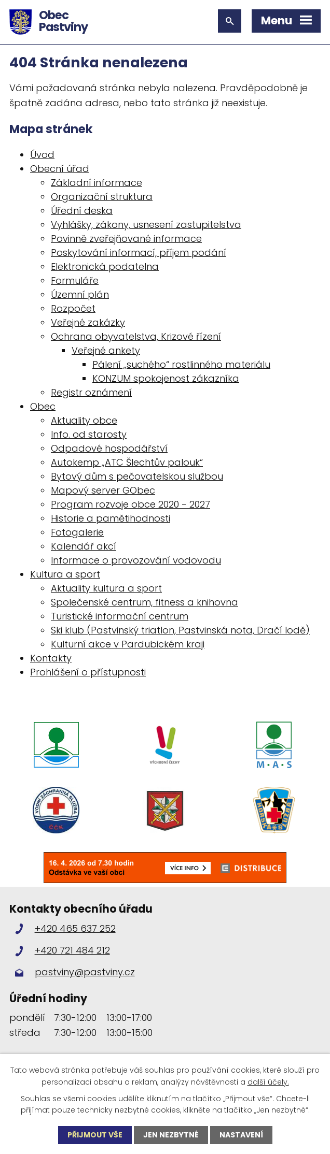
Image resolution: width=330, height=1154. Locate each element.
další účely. (268, 1081)
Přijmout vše (94, 1135)
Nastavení (241, 1135)
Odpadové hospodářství (109, 448)
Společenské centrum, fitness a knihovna (144, 602)
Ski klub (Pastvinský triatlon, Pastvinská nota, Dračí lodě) (180, 630)
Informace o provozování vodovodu (136, 560)
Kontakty (51, 658)
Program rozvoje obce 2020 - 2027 (130, 504)
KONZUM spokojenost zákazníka (165, 378)
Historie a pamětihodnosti (110, 518)
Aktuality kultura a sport (106, 588)
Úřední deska (82, 210)
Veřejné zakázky (88, 322)
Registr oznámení (91, 392)
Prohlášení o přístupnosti (88, 672)
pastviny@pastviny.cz (85, 972)
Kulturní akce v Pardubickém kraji (127, 644)
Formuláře (75, 280)
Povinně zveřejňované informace (126, 238)
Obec (43, 406)
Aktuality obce (84, 420)
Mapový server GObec (103, 490)
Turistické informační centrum (119, 616)
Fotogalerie (77, 532)
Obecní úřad (59, 168)
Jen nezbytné (171, 1135)
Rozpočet (73, 308)
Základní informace (96, 182)
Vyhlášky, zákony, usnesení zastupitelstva (146, 224)
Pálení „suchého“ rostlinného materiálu (181, 364)
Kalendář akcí (83, 546)
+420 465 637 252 (75, 928)
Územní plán (80, 294)
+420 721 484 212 (72, 950)
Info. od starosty (89, 434)
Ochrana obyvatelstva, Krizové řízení (136, 336)
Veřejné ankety (106, 350)
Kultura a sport (65, 574)
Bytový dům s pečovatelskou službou (137, 476)
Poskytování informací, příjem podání (138, 252)
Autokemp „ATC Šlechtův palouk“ (127, 462)
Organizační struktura (102, 196)
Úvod (42, 154)
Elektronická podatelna (105, 266)
